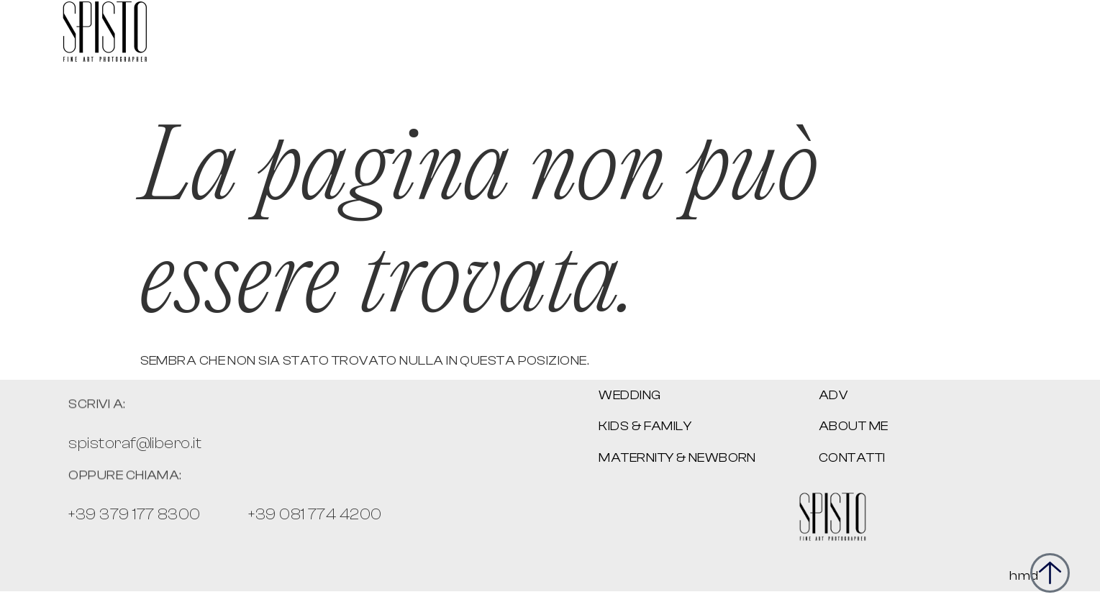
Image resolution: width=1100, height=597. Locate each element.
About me (853, 426)
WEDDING (629, 395)
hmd (1023, 575)
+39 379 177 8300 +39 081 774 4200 (224, 514)
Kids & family (645, 426)
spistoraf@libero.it (134, 443)
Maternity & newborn (677, 457)
